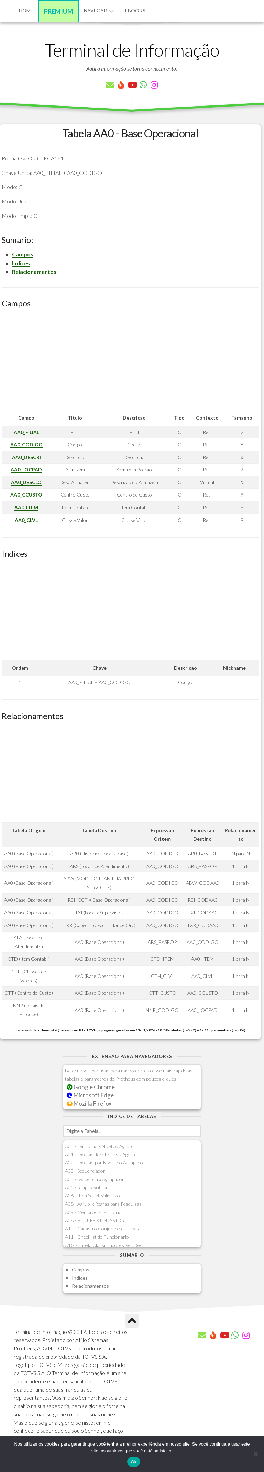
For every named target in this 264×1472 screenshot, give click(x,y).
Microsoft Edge (90, 1095)
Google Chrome (91, 1087)
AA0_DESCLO (26, 482)
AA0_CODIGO (26, 444)
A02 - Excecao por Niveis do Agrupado (104, 1163)
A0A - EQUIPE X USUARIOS (94, 1220)
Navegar (95, 10)
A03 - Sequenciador (85, 1171)
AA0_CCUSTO (26, 495)
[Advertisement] (130, 361)
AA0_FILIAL (26, 432)
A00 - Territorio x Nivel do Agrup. (99, 1146)
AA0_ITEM (26, 507)
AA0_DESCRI (26, 457)
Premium (58, 11)
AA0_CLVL (26, 520)
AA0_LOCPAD (26, 469)
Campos (22, 254)
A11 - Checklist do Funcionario (97, 1237)
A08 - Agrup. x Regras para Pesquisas (103, 1204)
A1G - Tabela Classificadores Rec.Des (103, 1245)
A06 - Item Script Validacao (92, 1195)
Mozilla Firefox (89, 1103)
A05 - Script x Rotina (86, 1187)
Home (26, 10)
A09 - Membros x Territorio (93, 1212)
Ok (133, 1461)
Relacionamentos (34, 271)
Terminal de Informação (132, 50)
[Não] (255, 1453)
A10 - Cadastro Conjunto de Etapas (102, 1228)
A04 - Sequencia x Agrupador (94, 1179)
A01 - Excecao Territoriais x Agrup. (100, 1154)
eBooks (135, 10)
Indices (21, 263)
